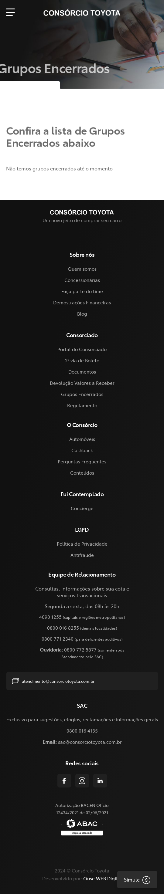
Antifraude (82, 555)
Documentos (82, 371)
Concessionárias (82, 280)
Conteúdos (82, 472)
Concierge (82, 508)
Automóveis (82, 439)
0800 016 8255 (63, 628)
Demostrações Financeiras (82, 302)
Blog (82, 313)
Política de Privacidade (82, 543)
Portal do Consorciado (82, 349)
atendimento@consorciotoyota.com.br (53, 681)
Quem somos (82, 269)
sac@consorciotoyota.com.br (90, 742)
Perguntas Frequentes (82, 461)
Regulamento (82, 405)
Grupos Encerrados (82, 394)
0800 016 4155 (82, 730)
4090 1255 (50, 617)
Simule (134, 879)
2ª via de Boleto (82, 360)
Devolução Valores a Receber (82, 383)
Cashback (82, 450)
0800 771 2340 (57, 638)
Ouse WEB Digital (102, 878)
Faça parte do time (82, 291)
